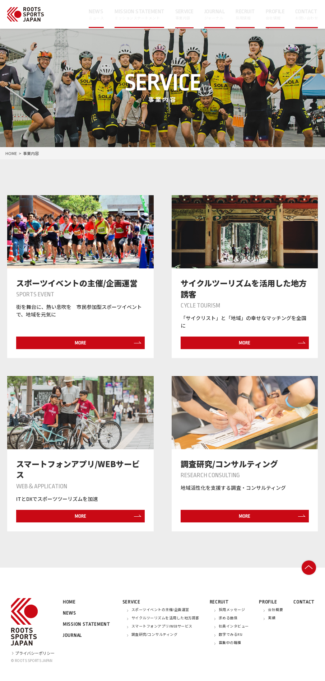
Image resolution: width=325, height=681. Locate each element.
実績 (271, 618)
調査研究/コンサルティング (154, 635)
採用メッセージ (232, 610)
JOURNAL (72, 635)
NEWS (69, 613)
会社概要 (275, 610)
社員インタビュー (234, 626)
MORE (106, 342)
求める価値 (228, 618)
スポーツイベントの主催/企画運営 (160, 610)
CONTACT (304, 602)
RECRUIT (219, 602)
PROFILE (268, 602)
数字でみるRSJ (231, 635)
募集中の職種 (230, 643)
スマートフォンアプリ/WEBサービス (161, 626)
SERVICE (131, 602)
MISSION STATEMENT (86, 624)
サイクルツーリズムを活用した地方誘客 (165, 618)
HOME (11, 153)
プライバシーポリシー (33, 653)
